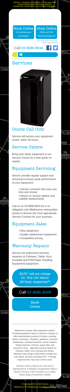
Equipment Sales (47, 369)
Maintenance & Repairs (25, 369)
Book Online (23, 31)
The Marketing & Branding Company (40, 387)
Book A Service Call (24, 371)
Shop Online (46, 31)
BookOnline (35, 304)
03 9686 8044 (32, 48)
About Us (37, 366)
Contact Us (41, 371)
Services (48, 366)
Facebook (37, 374)
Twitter (47, 374)
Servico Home (23, 366)
